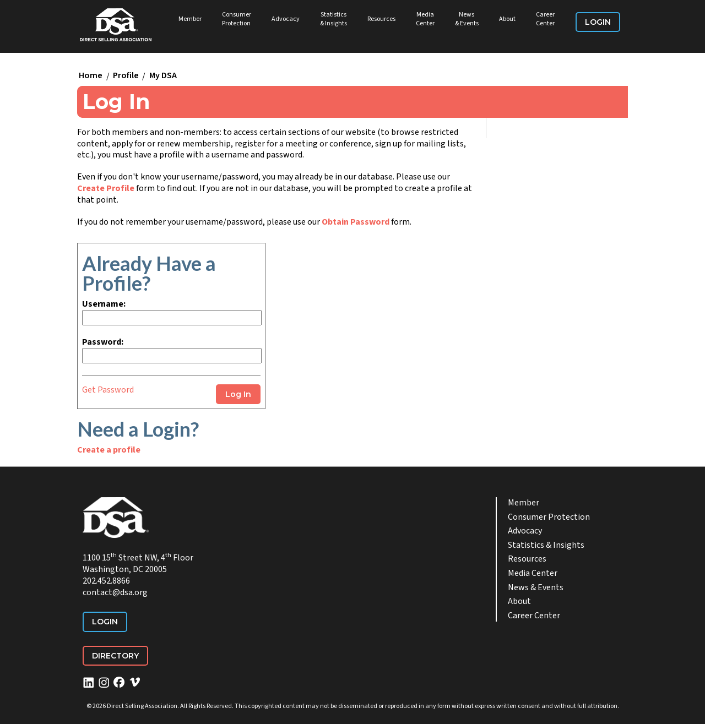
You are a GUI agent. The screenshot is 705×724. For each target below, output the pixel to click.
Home (90, 76)
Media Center (425, 19)
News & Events (467, 19)
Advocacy (286, 19)
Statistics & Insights (333, 19)
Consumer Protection (236, 19)
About (507, 19)
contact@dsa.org (115, 592)
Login (598, 22)
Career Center (545, 19)
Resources (381, 19)
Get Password (108, 390)
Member (190, 19)
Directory (115, 656)
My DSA (163, 76)
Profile (126, 76)
